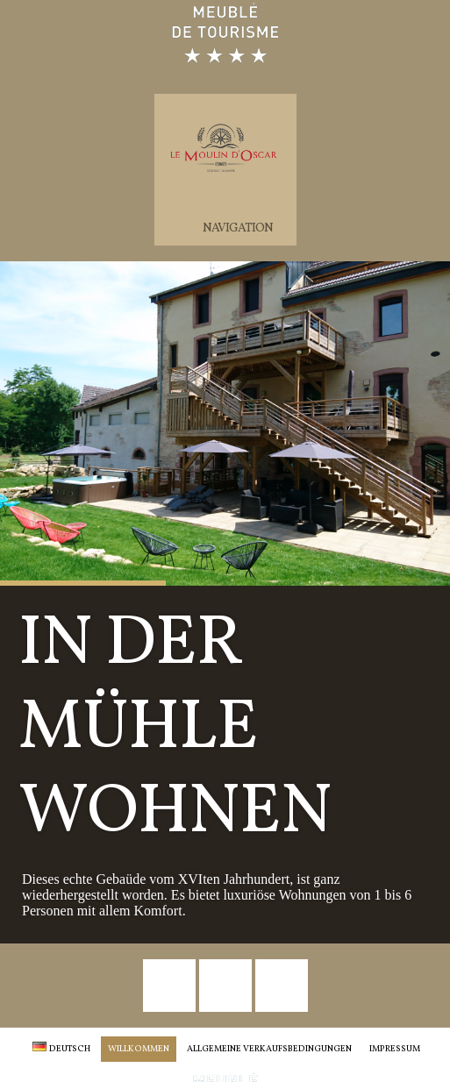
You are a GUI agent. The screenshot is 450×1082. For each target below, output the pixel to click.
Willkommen (138, 1049)
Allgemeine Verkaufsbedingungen (269, 1049)
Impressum (394, 1049)
